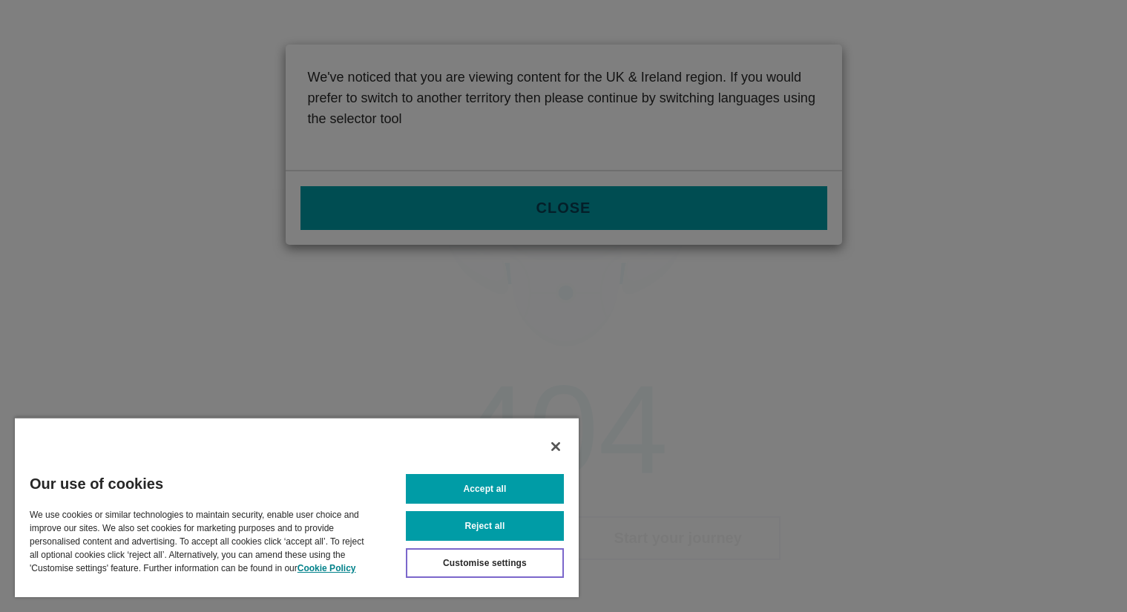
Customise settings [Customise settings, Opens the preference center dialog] (485, 563)
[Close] (555, 446)
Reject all (485, 526)
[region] (297, 507)
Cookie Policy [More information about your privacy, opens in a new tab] (327, 568)
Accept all (485, 489)
